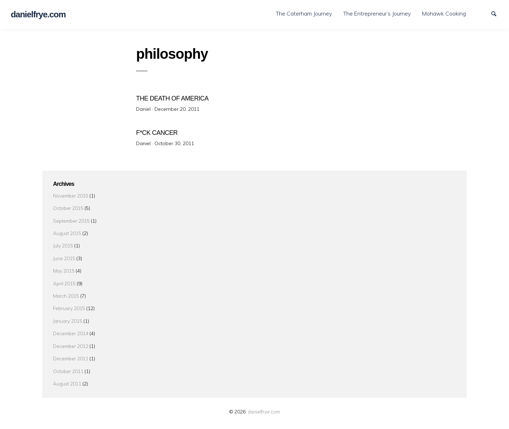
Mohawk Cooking (444, 13)
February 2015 (69, 304)
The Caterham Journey (304, 13)
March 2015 (66, 291)
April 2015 (64, 279)
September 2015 (71, 216)
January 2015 (67, 316)
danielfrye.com (264, 407)
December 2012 (70, 341)
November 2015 (70, 191)
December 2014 (70, 329)
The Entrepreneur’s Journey (377, 13)
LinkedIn (484, 13)
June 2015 (64, 254)
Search (497, 13)
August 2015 (67, 228)
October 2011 (68, 367)
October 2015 (68, 203)
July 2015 (63, 241)
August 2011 (67, 379)
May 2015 (64, 266)
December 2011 (70, 354)
